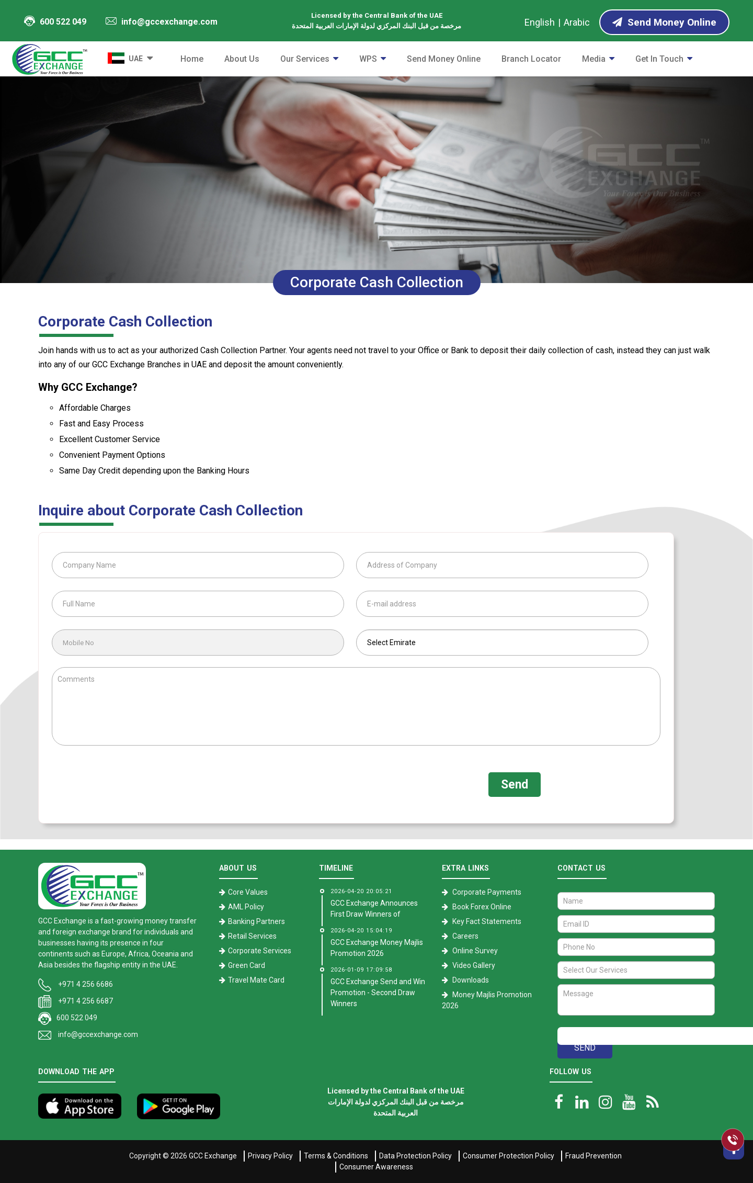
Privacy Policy (270, 1156)
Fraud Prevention (593, 1156)
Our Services (304, 59)
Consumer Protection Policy (508, 1156)
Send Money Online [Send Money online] (664, 22)
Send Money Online (444, 59)
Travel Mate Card (256, 980)
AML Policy (246, 907)
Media (594, 59)
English (539, 22)
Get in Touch (659, 59)
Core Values (248, 892)
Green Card (246, 965)
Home (191, 59)
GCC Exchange (213, 1156)
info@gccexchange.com (162, 22)
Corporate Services (259, 951)
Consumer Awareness (376, 1167)
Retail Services (252, 936)
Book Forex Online (481, 907)
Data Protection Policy (415, 1156)
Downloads (470, 980)
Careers (465, 936)
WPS (368, 59)
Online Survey (475, 951)
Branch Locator (531, 59)
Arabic (577, 22)
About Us (241, 59)
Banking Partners (256, 921)
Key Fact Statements (486, 921)
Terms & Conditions (336, 1156)
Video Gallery (473, 965)
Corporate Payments (486, 892)
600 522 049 (55, 21)
